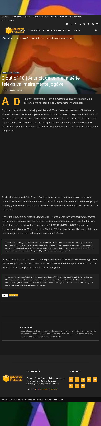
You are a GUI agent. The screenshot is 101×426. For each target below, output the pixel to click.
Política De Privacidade (41, 16)
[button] (96, 30)
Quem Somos (16, 16)
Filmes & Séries (35, 30)
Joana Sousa (10, 90)
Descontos (5, 16)
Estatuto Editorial (76, 16)
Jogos (23, 30)
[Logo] (14, 30)
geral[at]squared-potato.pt (46, 389)
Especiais (67, 30)
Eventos (76, 30)
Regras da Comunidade (59, 16)
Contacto (27, 16)
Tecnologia (56, 30)
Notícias (16, 73)
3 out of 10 (13, 295)
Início (4, 38)
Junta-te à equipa (8, 20)
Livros (46, 30)
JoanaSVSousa (57, 399)
